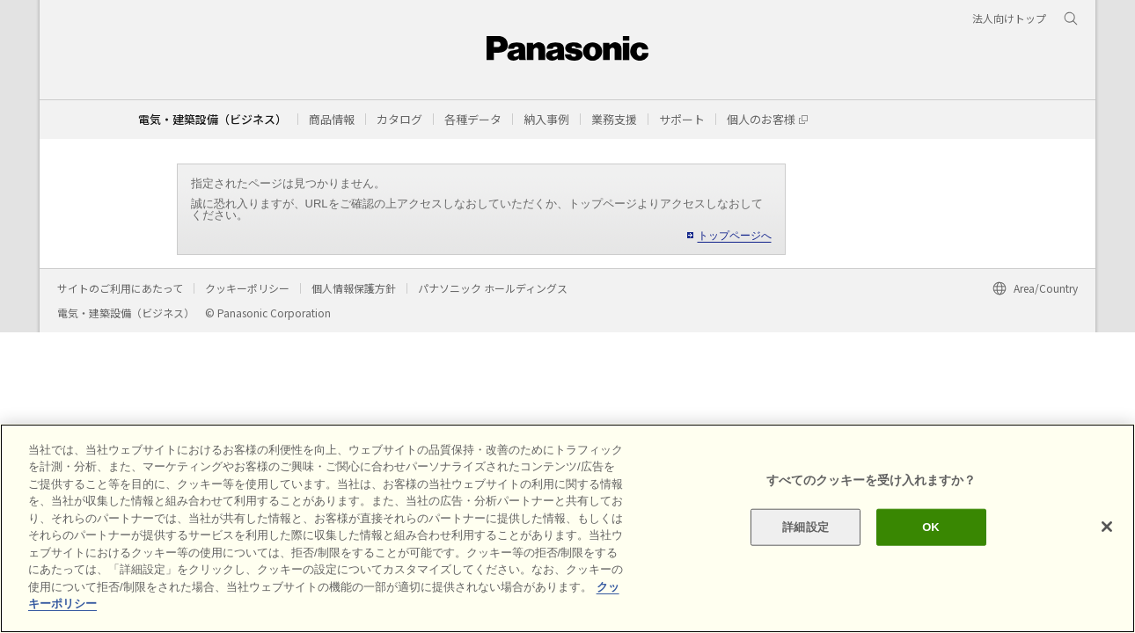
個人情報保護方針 (353, 287)
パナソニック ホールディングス (493, 287)
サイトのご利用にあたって (120, 287)
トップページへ (735, 235)
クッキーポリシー (247, 287)
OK (931, 527)
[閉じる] (1106, 526)
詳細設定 (805, 527)
